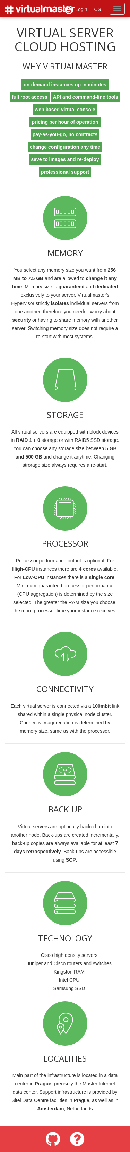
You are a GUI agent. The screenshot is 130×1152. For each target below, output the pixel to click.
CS (97, 9)
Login (76, 10)
